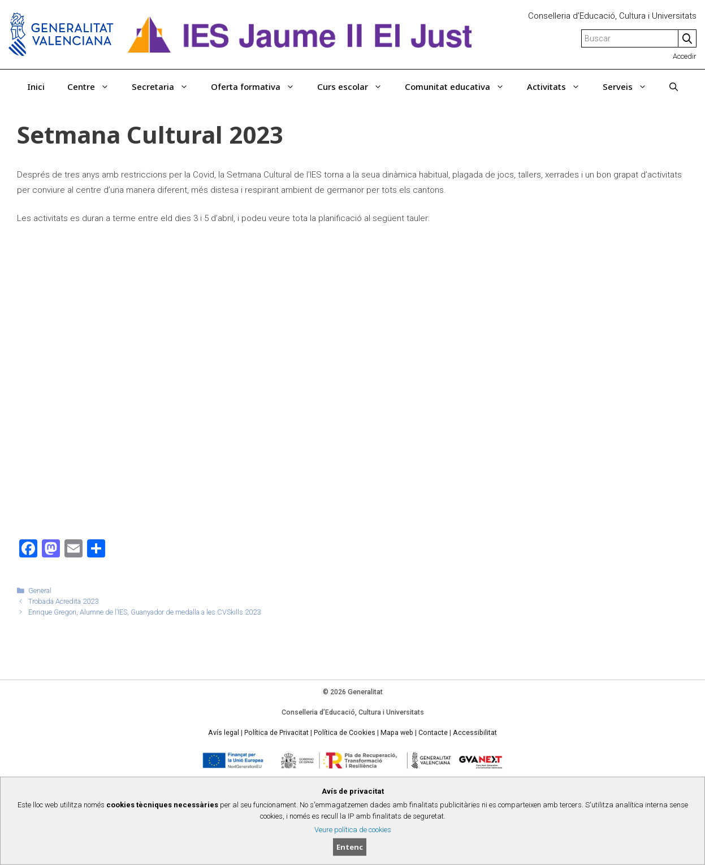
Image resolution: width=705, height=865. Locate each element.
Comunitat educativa (460, 86)
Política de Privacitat (276, 733)
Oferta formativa (258, 86)
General (39, 590)
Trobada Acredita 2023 (63, 601)
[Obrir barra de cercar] (673, 86)
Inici (36, 86)
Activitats (559, 86)
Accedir (685, 56)
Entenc (349, 847)
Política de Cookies (344, 733)
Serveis (630, 86)
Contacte (433, 733)
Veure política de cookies (352, 829)
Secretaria (166, 86)
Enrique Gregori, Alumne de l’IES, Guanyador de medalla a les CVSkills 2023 (144, 612)
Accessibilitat (475, 733)
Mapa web (396, 733)
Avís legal (223, 733)
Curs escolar (355, 86)
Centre (93, 86)
